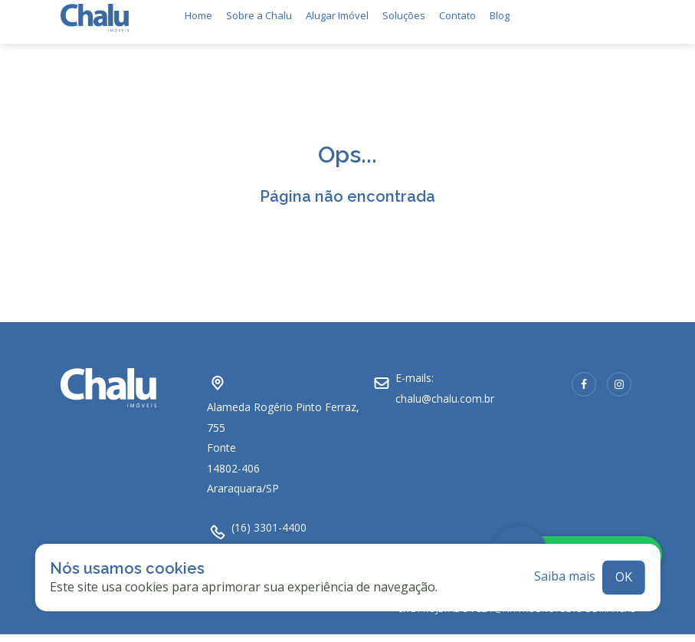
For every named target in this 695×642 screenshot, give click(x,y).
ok (623, 569)
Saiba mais (564, 569)
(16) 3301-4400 (269, 520)
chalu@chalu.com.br (444, 391)
